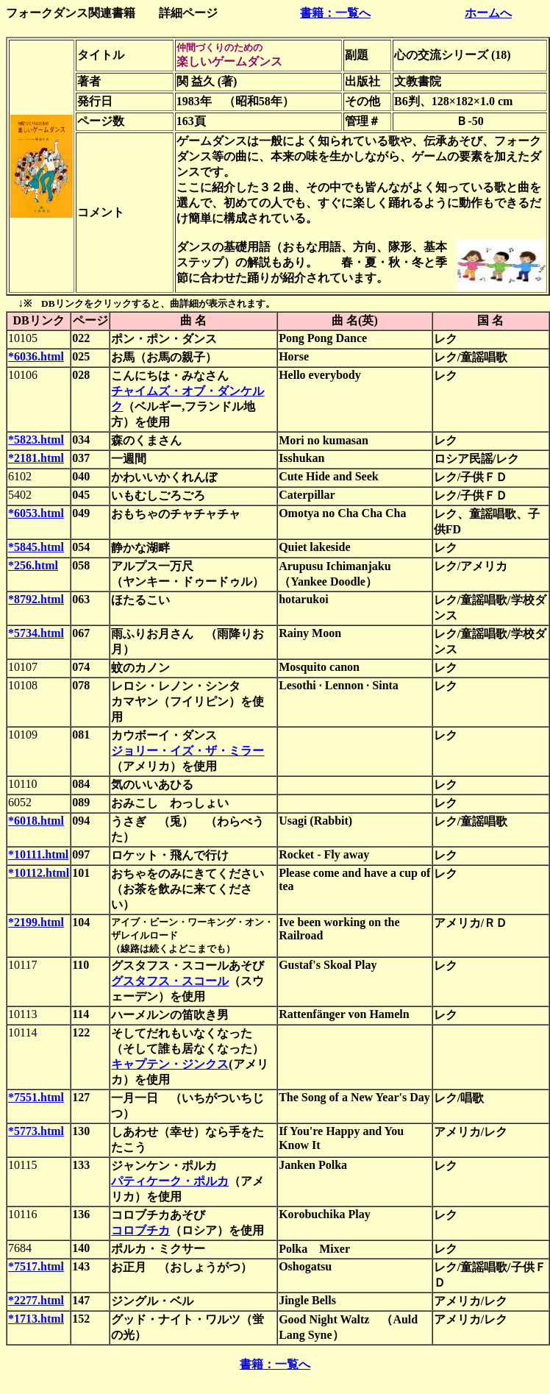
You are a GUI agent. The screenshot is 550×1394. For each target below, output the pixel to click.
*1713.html (36, 1318)
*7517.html (36, 1266)
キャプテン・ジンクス (170, 1064)
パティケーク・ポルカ (170, 1181)
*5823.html (36, 439)
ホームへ (488, 13)
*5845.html (36, 547)
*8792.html (36, 599)
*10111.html (38, 854)
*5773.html (36, 1131)
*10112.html (38, 873)
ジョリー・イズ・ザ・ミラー (187, 750)
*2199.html (36, 922)
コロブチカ (140, 1230)
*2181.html (36, 458)
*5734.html (36, 633)
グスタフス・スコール (170, 981)
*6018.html (36, 820)
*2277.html (36, 1300)
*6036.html (36, 356)
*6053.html (36, 513)
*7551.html (36, 1097)
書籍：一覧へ (335, 13)
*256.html (33, 565)
